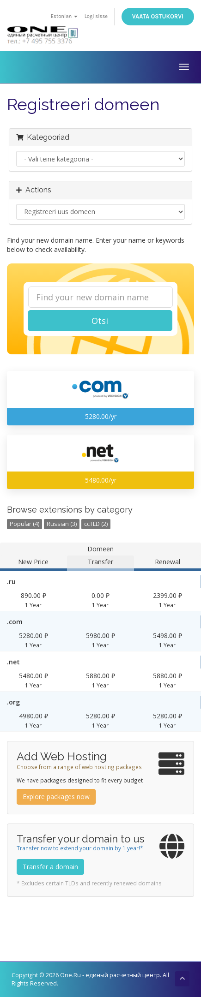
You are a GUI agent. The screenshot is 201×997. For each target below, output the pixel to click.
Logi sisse (96, 16)
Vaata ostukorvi (157, 16)
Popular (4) (24, 524)
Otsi (99, 320)
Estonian (64, 16)
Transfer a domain (50, 866)
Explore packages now (56, 796)
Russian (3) (62, 524)
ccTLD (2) (96, 524)
